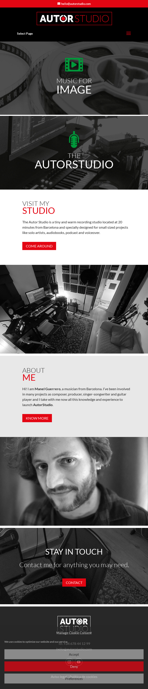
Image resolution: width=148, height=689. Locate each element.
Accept (74, 654)
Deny (74, 666)
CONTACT (74, 582)
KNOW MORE (37, 418)
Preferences (74, 679)
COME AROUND (39, 246)
